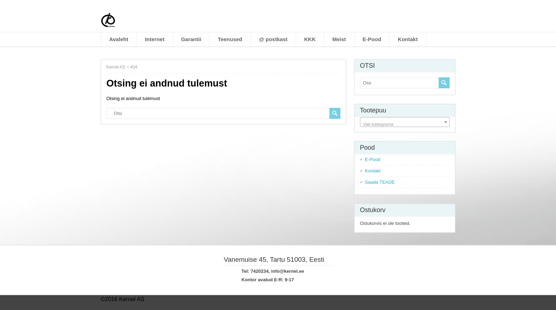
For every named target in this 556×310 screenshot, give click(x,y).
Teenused (230, 39)
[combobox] (405, 122)
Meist (339, 39)
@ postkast (273, 39)
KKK (310, 39)
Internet (155, 39)
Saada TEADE (380, 182)
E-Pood (372, 39)
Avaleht (118, 39)
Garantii (191, 39)
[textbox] (404, 124)
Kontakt (408, 39)
